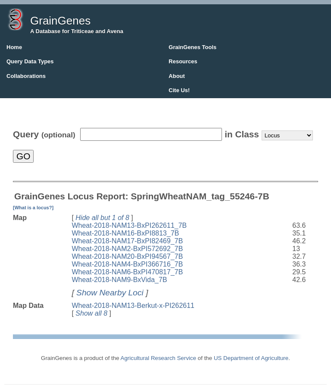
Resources (183, 61)
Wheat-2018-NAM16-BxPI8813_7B (125, 233)
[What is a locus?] (33, 207)
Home (14, 47)
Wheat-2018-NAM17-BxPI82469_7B (127, 241)
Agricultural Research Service (159, 358)
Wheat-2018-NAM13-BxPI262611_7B (129, 225)
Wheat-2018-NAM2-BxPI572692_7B (127, 248)
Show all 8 (91, 313)
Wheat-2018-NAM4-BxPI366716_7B (127, 264)
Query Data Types (30, 61)
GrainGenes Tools (192, 47)
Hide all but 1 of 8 (102, 217)
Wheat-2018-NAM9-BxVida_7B (119, 279)
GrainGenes (60, 20)
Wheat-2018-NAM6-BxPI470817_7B (127, 272)
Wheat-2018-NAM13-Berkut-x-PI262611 (133, 305)
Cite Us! (179, 90)
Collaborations (26, 76)
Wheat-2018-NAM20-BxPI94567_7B (127, 256)
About (177, 76)
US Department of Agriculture (251, 358)
